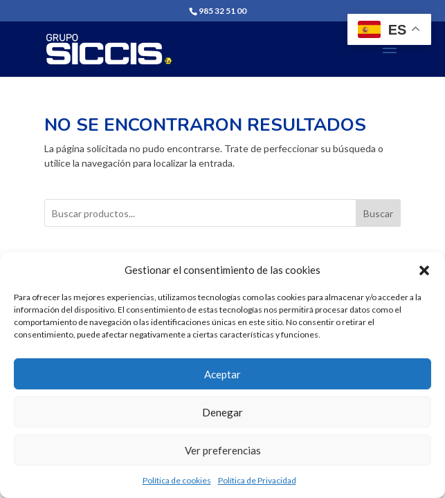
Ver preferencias (223, 450)
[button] (424, 270)
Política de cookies (177, 480)
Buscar (378, 213)
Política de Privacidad (257, 480)
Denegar (222, 412)
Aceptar (222, 374)
